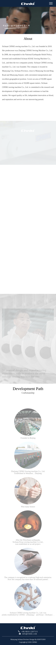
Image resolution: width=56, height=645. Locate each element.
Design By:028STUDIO (37, 639)
